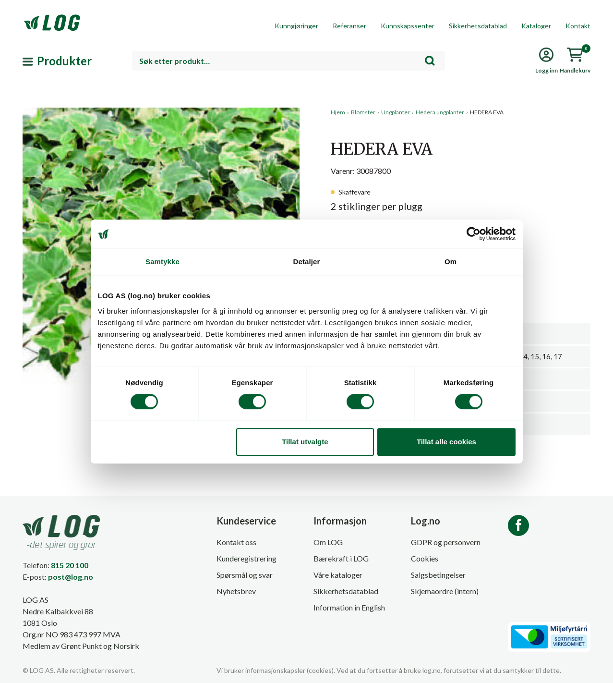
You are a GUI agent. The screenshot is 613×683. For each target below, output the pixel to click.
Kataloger (536, 26)
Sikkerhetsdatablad (478, 26)
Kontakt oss (236, 542)
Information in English (349, 607)
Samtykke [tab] (162, 261)
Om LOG (328, 542)
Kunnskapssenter (407, 26)
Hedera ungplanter (440, 112)
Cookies (424, 558)
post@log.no (70, 576)
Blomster (363, 112)
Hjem (338, 112)
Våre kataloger (337, 574)
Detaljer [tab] (306, 261)
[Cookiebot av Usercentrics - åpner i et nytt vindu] (474, 234)
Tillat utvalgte (305, 442)
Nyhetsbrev (236, 591)
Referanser (349, 26)
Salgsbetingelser (438, 574)
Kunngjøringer (296, 26)
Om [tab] (451, 261)
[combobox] (288, 61)
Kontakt (577, 26)
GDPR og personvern (446, 542)
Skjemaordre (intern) (445, 591)
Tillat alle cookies (446, 442)
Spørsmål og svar (244, 574)
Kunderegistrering (246, 558)
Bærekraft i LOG (341, 558)
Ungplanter (395, 112)
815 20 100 (69, 565)
